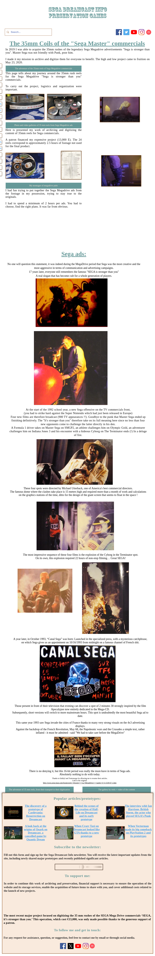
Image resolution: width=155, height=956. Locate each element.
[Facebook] (119, 32)
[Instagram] (141, 32)
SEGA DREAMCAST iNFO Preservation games (77, 12)
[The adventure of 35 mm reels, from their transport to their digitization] (39, 790)
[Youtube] (134, 32)
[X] (71, 946)
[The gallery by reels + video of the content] (116, 790)
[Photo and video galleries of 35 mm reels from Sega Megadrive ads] (44, 125)
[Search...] (28, 32)
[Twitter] (126, 32)
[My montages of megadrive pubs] (44, 186)
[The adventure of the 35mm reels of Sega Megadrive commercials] (44, 69)
